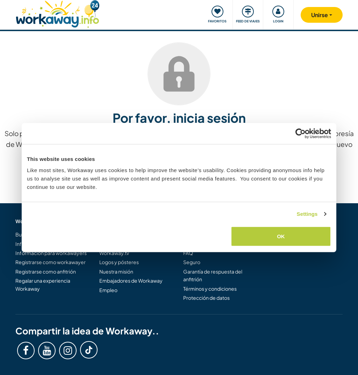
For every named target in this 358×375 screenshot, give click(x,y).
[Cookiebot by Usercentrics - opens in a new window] (300, 133)
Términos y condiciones (210, 288)
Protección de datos (206, 298)
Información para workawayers (51, 253)
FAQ (188, 253)
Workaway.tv (114, 253)
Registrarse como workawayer (50, 262)
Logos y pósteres (119, 262)
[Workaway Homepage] (57, 13)
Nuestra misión (116, 271)
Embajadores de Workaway (131, 280)
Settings (307, 214)
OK (281, 236)
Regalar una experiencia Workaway (42, 284)
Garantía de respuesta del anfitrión (212, 275)
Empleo (108, 290)
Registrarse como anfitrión (45, 271)
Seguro (191, 262)
